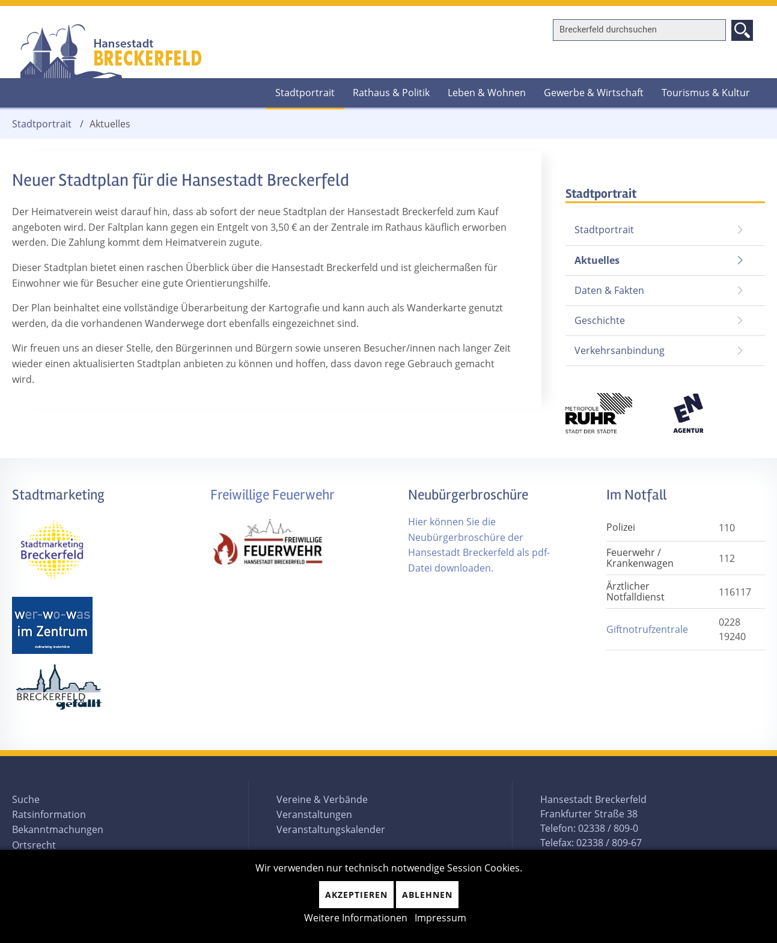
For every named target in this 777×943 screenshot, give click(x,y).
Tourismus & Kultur (706, 92)
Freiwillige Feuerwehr (272, 495)
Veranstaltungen (314, 814)
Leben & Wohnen (487, 92)
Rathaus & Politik (391, 92)
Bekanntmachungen (57, 829)
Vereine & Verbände (322, 799)
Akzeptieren (356, 894)
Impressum (440, 917)
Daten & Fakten (609, 290)
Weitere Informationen (355, 917)
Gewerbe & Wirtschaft (594, 92)
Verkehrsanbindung (619, 350)
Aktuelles (592, 256)
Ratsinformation (49, 814)
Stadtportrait (305, 92)
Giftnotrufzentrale (647, 629)
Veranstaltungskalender (330, 829)
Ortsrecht (34, 845)
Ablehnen (427, 894)
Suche (26, 799)
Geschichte (599, 320)
